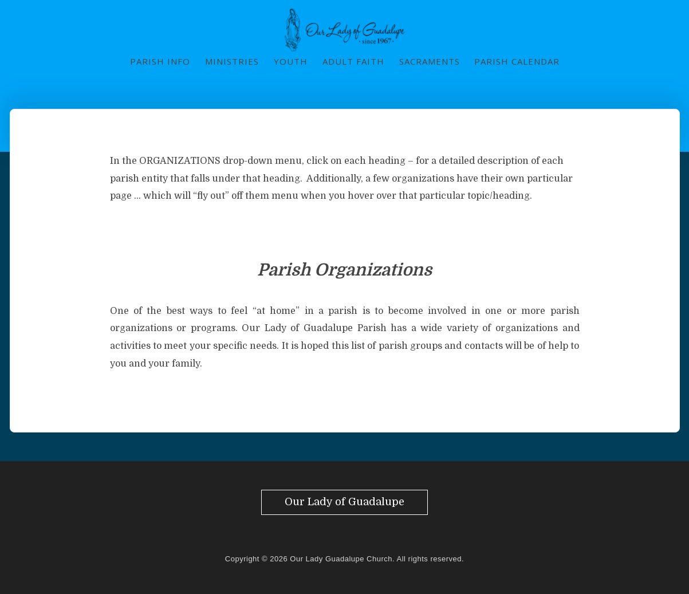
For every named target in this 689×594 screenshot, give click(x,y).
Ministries (232, 61)
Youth (291, 61)
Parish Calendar (517, 61)
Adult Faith (353, 61)
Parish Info (160, 61)
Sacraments (429, 61)
